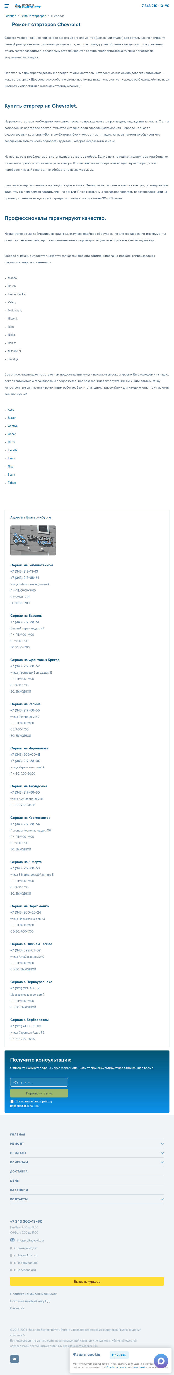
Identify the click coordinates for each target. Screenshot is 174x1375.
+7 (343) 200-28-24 (25, 913)
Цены (15, 1181)
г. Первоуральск (24, 1263)
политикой (139, 1367)
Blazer (12, 418)
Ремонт (17, 1144)
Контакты (19, 1199)
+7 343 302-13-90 (26, 1222)
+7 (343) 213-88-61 (24, 578)
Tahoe (12, 483)
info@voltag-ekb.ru (27, 1241)
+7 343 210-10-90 (154, 6)
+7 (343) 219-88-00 (25, 761)
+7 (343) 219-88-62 (25, 666)
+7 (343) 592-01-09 (25, 951)
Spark (11, 475)
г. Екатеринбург (23, 1248)
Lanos (12, 458)
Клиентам (19, 1162)
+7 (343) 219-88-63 (25, 869)
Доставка (19, 1171)
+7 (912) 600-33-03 (25, 1026)
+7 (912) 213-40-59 (25, 988)
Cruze (11, 442)
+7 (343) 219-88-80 (25, 793)
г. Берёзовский (23, 1270)
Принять (119, 1355)
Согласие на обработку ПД (30, 1301)
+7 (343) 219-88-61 (24, 622)
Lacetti (12, 450)
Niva (11, 466)
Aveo (11, 410)
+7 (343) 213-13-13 (24, 572)
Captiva (13, 426)
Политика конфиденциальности (33, 1294)
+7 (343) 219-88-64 (25, 824)
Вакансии (19, 1190)
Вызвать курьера (87, 1282)
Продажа (18, 1153)
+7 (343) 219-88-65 (25, 711)
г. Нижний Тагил (23, 1256)
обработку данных (117, 1367)
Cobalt (12, 434)
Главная (17, 1134)
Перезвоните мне (39, 1094)
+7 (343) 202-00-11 (25, 755)
